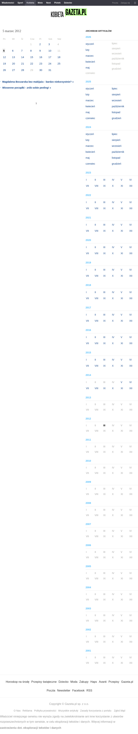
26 (4, 70)
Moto (40, 3)
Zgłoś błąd (119, 710)
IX (104, 185)
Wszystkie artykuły (68, 710)
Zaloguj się (125, 3)
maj (88, 67)
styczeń (90, 44)
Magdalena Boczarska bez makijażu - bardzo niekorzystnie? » (38, 81)
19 (4, 63)
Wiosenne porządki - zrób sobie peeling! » (26, 87)
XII (130, 185)
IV (113, 179)
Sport (20, 3)
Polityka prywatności (45, 710)
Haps (93, 681)
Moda (73, 681)
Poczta (115, 3)
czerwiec (90, 118)
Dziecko (68, 3)
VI (130, 179)
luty (87, 49)
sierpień (116, 94)
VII (87, 185)
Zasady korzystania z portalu (95, 710)
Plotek (57, 3)
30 (40, 70)
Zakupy (83, 681)
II (95, 179)
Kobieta (30, 3)
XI (122, 185)
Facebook (78, 690)
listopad (116, 112)
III (104, 179)
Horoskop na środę (17, 681)
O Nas (17, 710)
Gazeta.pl (127, 681)
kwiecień (90, 61)
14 (22, 57)
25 (58, 63)
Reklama (27, 710)
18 (58, 57)
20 (13, 63)
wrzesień (116, 100)
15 (31, 57)
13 (13, 57)
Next (48, 3)
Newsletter (63, 690)
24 (49, 63)
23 (40, 63)
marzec (90, 55)
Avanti (103, 681)
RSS (89, 690)
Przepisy (113, 681)
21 (22, 63)
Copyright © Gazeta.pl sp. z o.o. (69, 703)
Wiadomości (8, 3)
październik (118, 106)
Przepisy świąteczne (44, 681)
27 (13, 70)
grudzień (116, 118)
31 (49, 70)
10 (49, 50)
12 (4, 57)
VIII (96, 185)
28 (22, 70)
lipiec (114, 88)
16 (40, 57)
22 (31, 63)
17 (49, 57)
